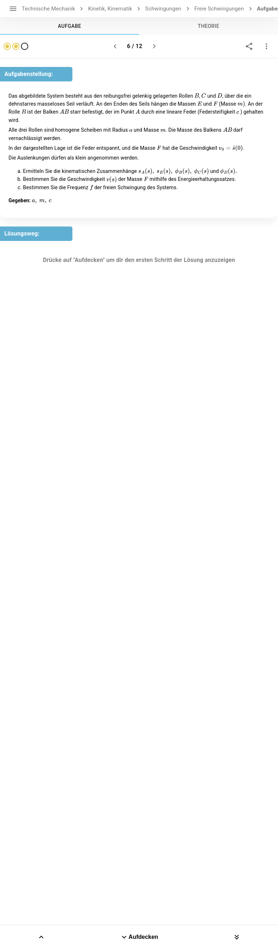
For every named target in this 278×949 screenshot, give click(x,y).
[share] (249, 46)
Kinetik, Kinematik (110, 8)
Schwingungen (163, 8)
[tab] (69, 26)
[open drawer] (13, 8)
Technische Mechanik (48, 8)
